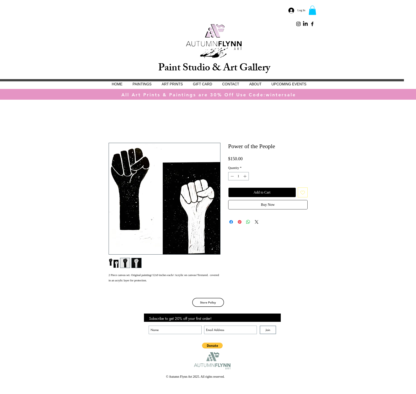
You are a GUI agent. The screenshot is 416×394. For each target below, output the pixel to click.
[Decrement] (231, 176)
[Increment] (245, 176)
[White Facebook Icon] (247, 378)
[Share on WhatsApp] (248, 222)
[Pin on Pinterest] (239, 222)
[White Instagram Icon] (254, 378)
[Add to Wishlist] (303, 192)
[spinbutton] (238, 176)
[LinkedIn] (305, 24)
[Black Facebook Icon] (312, 24)
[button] (312, 10)
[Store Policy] (208, 302)
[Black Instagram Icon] (298, 24)
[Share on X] (256, 222)
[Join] (268, 330)
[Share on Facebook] (231, 222)
